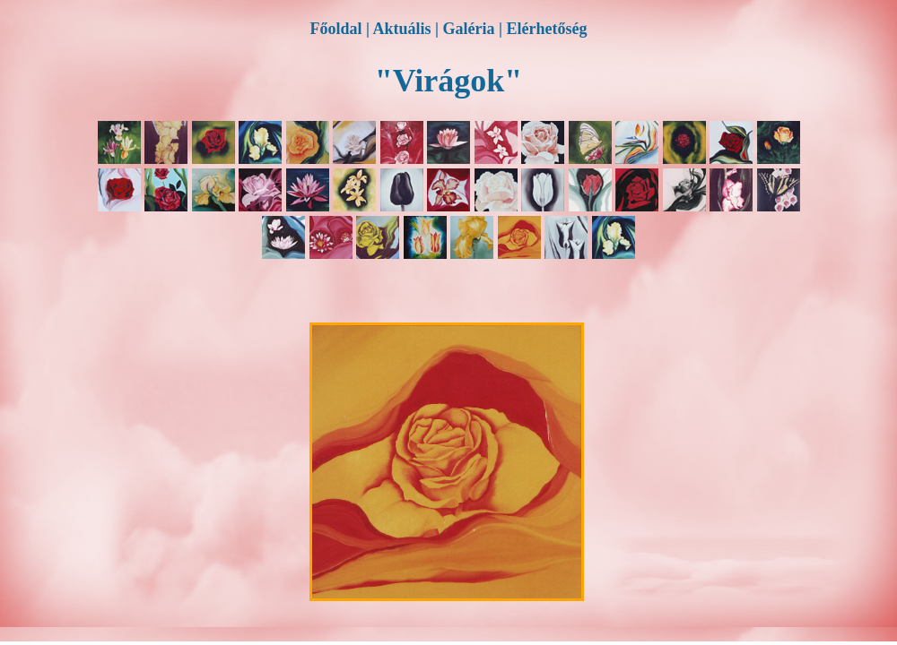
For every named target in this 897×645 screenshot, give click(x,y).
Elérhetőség (546, 29)
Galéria (469, 29)
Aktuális (402, 29)
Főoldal (336, 29)
